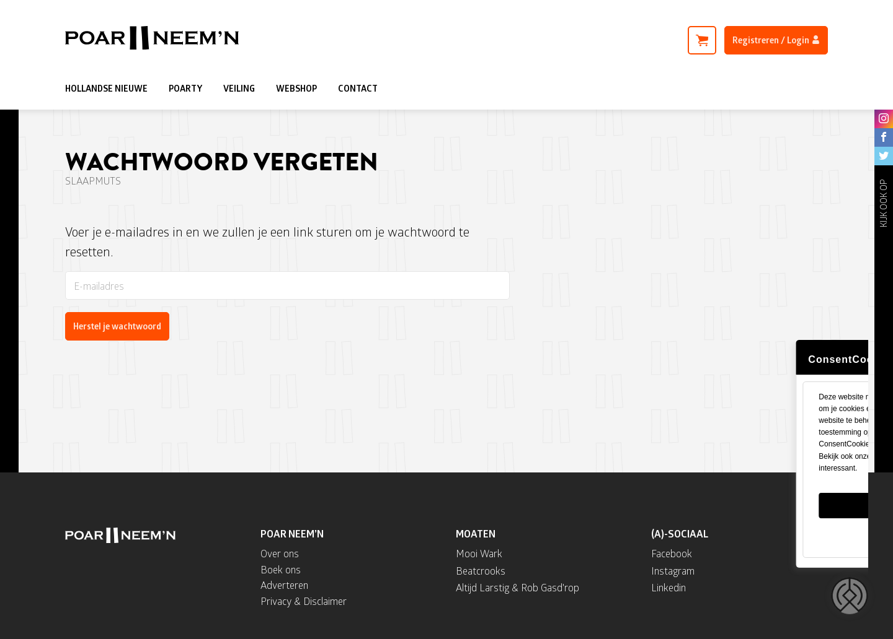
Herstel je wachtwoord (117, 326)
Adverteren (284, 584)
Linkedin (668, 587)
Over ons (279, 553)
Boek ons (280, 569)
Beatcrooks (480, 570)
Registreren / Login (776, 40)
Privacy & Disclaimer (303, 600)
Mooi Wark (479, 553)
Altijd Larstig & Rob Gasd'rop (517, 587)
